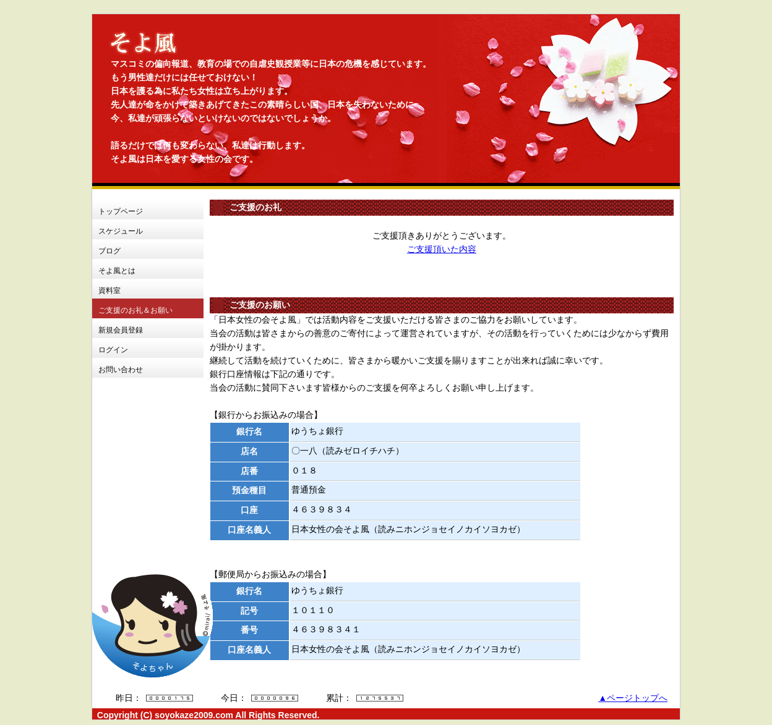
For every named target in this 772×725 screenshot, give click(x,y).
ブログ (109, 251)
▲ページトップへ (632, 698)
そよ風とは (116, 270)
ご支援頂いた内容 (441, 249)
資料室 (109, 290)
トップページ (120, 211)
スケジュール (120, 231)
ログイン (113, 350)
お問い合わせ (120, 369)
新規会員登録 (120, 330)
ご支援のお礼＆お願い (135, 310)
